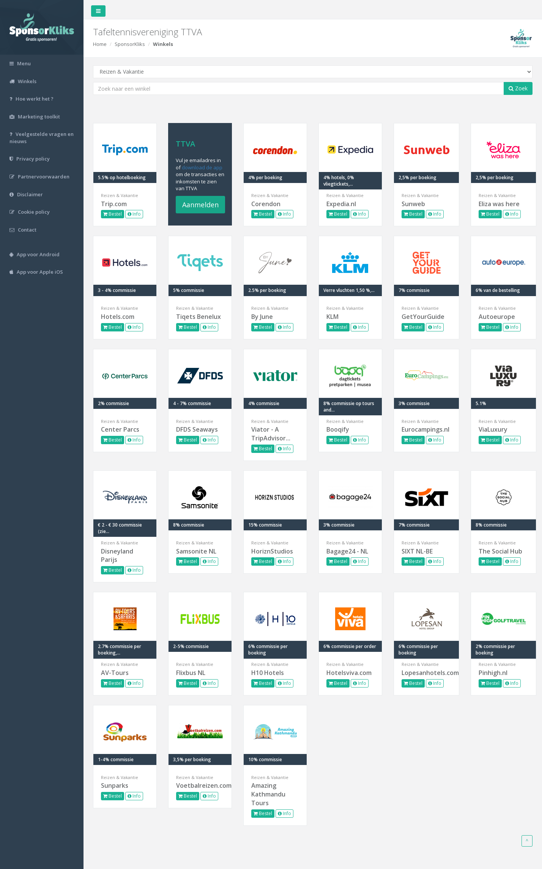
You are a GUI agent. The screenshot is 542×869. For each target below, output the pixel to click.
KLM (332, 316)
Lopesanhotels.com (426, 673)
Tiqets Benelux (198, 316)
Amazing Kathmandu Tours (268, 794)
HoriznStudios (272, 551)
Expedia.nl (341, 204)
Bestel (112, 214)
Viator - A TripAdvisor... (270, 433)
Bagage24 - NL (347, 551)
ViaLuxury (493, 429)
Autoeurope (497, 316)
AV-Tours (115, 673)
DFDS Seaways (197, 429)
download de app (202, 167)
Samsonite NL (196, 551)
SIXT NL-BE (417, 551)
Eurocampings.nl (425, 429)
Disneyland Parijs (117, 555)
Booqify (337, 429)
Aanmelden (200, 204)
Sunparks (114, 785)
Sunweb (413, 204)
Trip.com (114, 204)
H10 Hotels (267, 673)
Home (100, 44)
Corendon (265, 204)
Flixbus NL (190, 673)
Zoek (518, 88)
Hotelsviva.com (349, 673)
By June (262, 316)
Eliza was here (499, 204)
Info (134, 214)
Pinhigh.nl (493, 673)
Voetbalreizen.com (200, 785)
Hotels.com (117, 316)
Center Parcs (120, 429)
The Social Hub (500, 551)
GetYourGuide (423, 316)
